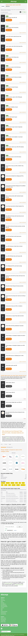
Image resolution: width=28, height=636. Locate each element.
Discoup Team (3, 614)
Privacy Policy (3, 635)
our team (7, 437)
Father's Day (3, 621)
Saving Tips (8, 6)
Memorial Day (3, 619)
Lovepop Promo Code (19, 584)
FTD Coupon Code (8, 583)
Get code (9, 39)
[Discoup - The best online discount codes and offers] (13, 1)
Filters (24, 12)
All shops (2, 602)
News (2, 601)
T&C (1, 610)
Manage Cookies (12, 635)
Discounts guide (4, 605)
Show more (13, 452)
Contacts (2, 607)
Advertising (3, 600)
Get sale (9, 169)
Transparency (3, 612)
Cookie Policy (7, 635)
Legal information (4, 611)
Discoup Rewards (4, 606)
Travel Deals (3, 620)
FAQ (1, 609)
